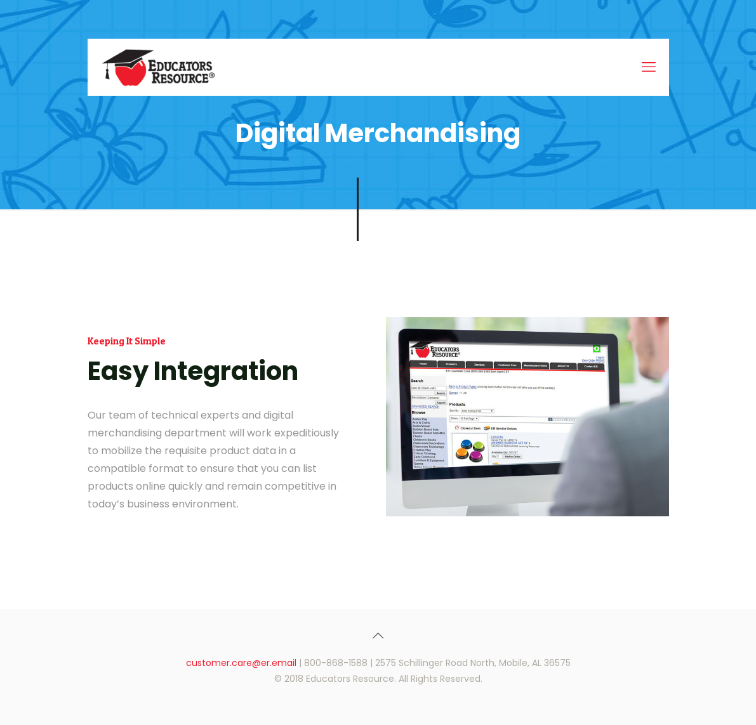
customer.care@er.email (241, 662)
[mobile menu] (649, 67)
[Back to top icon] (378, 635)
